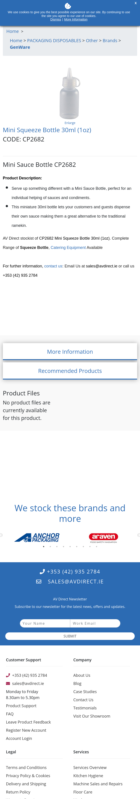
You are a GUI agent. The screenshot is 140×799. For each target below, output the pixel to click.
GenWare (20, 47)
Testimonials (85, 708)
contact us (53, 266)
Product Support (21, 705)
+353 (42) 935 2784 (70, 571)
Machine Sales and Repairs (98, 783)
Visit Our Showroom (91, 716)
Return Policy (18, 792)
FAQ (10, 713)
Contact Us (83, 699)
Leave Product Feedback (28, 722)
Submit (69, 636)
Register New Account (26, 730)
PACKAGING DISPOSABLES (54, 40)
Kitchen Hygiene (88, 775)
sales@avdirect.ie (101, 266)
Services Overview (90, 767)
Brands (110, 40)
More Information (76, 19)
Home (16, 40)
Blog (77, 683)
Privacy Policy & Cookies (28, 775)
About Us (81, 675)
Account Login (19, 738)
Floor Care (82, 792)
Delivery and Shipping (26, 783)
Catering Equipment (68, 247)
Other (92, 40)
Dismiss (55, 19)
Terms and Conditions (26, 767)
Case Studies (85, 691)
